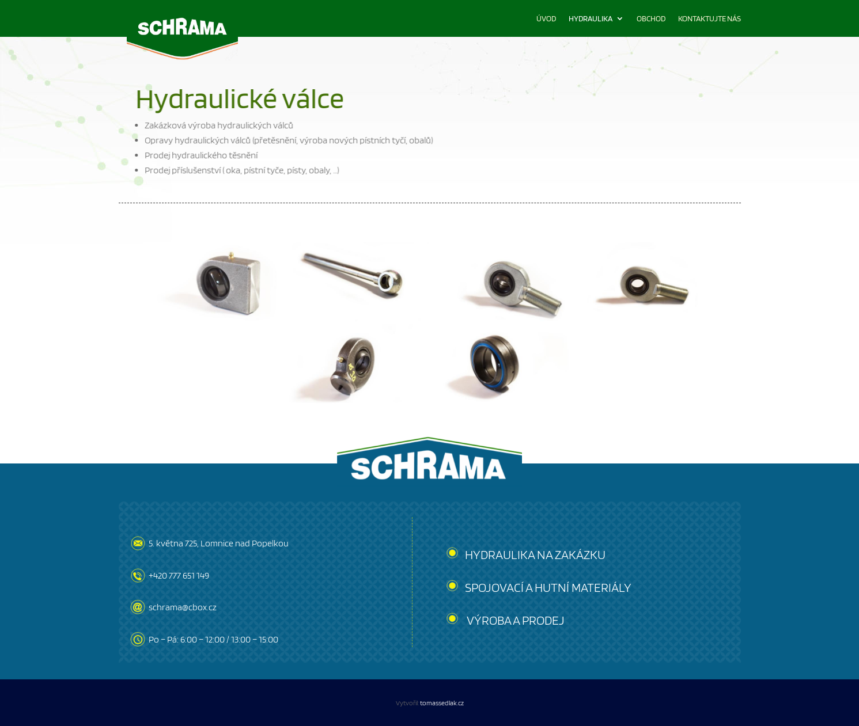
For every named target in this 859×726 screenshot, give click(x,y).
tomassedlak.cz (442, 702)
